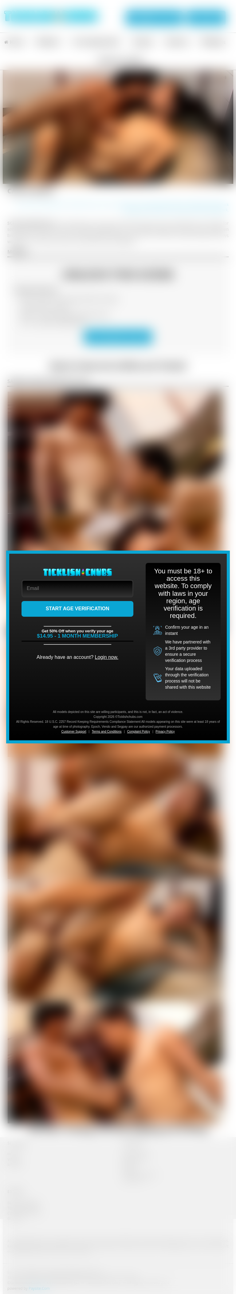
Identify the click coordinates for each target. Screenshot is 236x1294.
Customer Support (73, 731)
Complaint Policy (138, 731)
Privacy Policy (165, 731)
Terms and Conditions (107, 731)
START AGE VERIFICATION (77, 608)
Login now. (107, 657)
